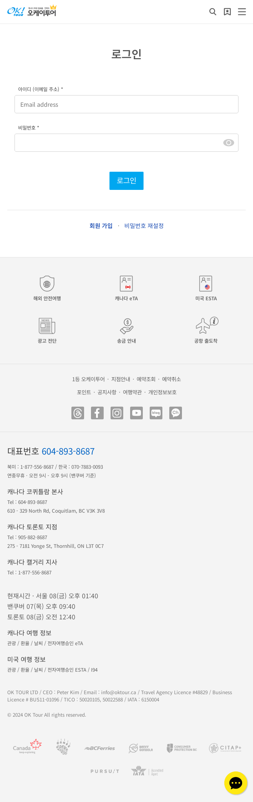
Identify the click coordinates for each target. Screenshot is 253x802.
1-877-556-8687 (37, 466)
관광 (11, 643)
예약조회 (146, 379)
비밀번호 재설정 (144, 225)
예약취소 (171, 379)
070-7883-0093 (87, 466)
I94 (94, 669)
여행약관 (132, 392)
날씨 (38, 643)
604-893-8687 (68, 450)
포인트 (84, 392)
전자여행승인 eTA (65, 643)
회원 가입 (101, 225)
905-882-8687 (32, 537)
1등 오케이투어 (88, 379)
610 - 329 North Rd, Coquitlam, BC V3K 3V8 (56, 510)
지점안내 (120, 379)
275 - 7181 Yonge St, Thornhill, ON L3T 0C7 (55, 545)
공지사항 (107, 392)
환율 (25, 643)
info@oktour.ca (118, 692)
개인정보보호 (162, 392)
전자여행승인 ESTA (66, 669)
